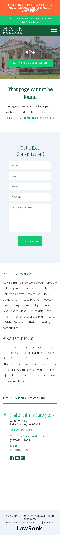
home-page (30, 117)
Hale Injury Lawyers (32, 414)
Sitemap (49, 522)
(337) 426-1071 (30, 21)
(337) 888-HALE (20, 450)
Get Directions (21, 429)
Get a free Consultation (30, 63)
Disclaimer (13, 522)
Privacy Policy (32, 522)
